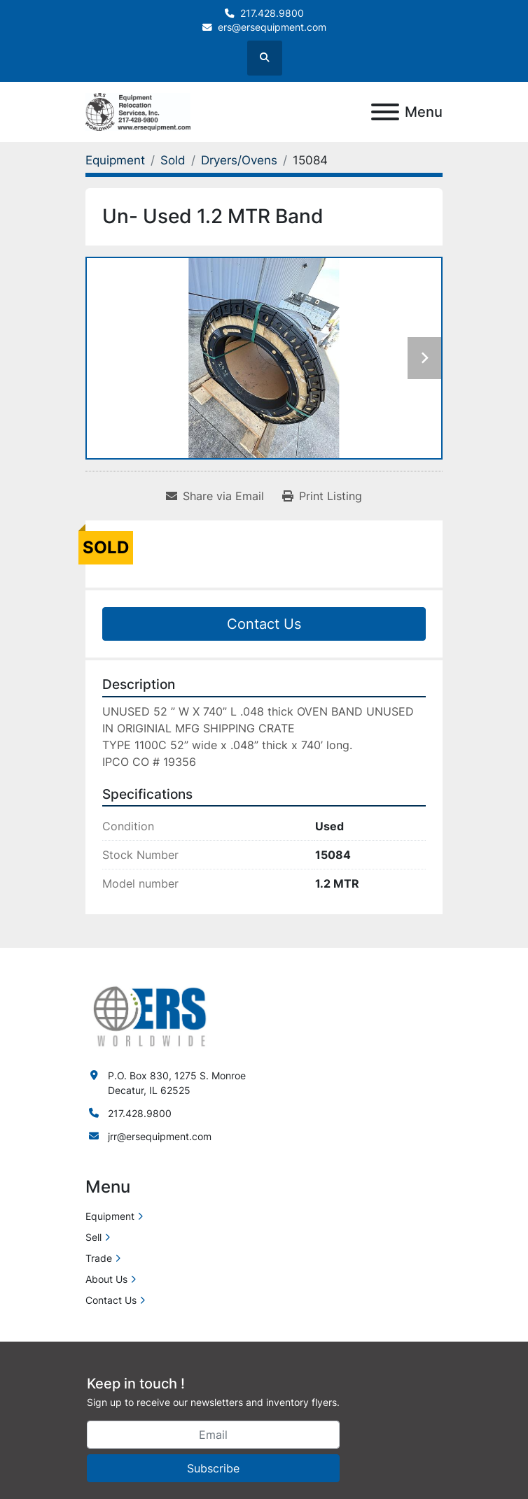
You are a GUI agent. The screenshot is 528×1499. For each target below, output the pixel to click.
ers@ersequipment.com (272, 27)
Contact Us (264, 624)
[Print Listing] (322, 496)
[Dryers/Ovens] (239, 160)
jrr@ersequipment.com (159, 1136)
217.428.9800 (272, 13)
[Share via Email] (215, 496)
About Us (106, 1279)
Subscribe (213, 1468)
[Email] (213, 1435)
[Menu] (385, 112)
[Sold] (173, 160)
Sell (93, 1237)
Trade (98, 1258)
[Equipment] (115, 160)
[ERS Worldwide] (150, 1015)
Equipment (109, 1216)
